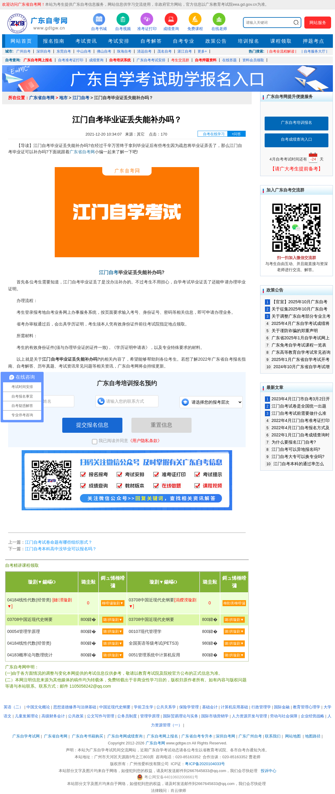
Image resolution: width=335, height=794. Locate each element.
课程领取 (281, 41)
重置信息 (161, 425)
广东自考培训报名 (296, 122)
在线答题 (229, 60)
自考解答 (151, 41)
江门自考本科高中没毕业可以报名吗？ (61, 548)
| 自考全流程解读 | (281, 51)
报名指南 (54, 41)
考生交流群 (180, 60)
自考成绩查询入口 (296, 139)
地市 (63, 97)
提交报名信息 (92, 425)
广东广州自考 (250, 736)
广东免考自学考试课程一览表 (295, 345)
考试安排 (119, 41)
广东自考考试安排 (151, 60)
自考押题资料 (206, 60)
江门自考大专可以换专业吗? (294, 456)
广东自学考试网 (26, 736)
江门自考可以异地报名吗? (292, 449)
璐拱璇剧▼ (112, 620)
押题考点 (313, 41)
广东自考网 (155, 743)
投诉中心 (268, 770)
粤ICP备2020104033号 (205, 764)
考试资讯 (86, 41)
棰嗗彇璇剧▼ (113, 603)
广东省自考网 (41, 97)
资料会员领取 (253, 60)
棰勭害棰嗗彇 (234, 603)
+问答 (236, 134)
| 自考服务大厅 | (314, 51)
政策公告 (216, 41)
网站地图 (293, 736)
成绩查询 (96, 60)
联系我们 (273, 736)
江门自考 (80, 97)
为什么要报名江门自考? (290, 442)
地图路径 (313, 736)
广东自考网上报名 (37, 60)
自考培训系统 (120, 60)
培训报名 (249, 41)
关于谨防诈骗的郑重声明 (291, 330)
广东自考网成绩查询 (125, 736)
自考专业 (184, 41)
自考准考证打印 (70, 60)
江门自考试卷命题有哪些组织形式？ (58, 542)
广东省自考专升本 (197, 736)
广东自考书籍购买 (87, 736)
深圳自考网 (225, 736)
